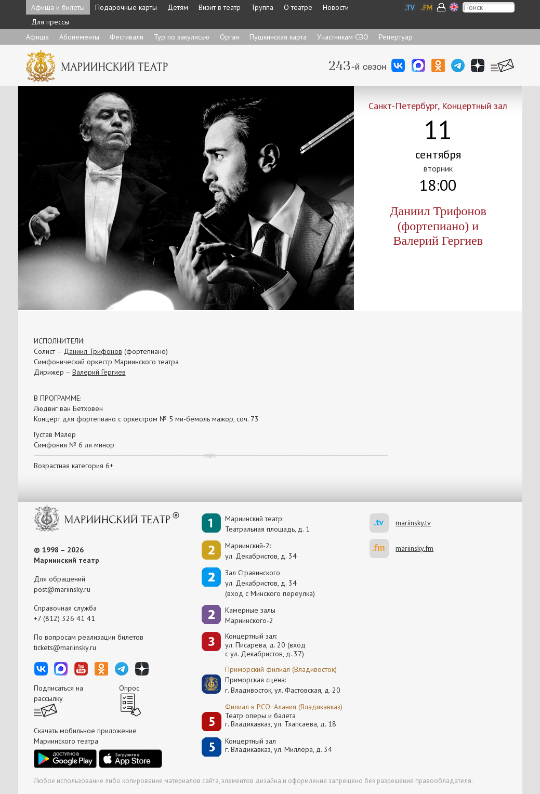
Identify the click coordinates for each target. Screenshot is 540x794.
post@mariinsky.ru (62, 589)
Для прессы (50, 22)
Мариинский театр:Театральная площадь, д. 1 (267, 524)
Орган (229, 37)
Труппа (262, 7)
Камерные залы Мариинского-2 (250, 615)
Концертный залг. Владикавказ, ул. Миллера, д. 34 (278, 745)
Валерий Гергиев (99, 372)
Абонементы (79, 37)
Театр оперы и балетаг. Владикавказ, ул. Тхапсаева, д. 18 (280, 720)
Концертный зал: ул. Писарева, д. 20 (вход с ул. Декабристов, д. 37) (265, 645)
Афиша (37, 37)
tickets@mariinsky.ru (65, 647)
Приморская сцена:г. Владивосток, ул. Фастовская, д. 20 (272, 685)
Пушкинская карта (278, 37)
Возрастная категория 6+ (73, 465)
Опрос (129, 688)
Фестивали (126, 37)
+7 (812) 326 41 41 (64, 618)
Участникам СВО (342, 37)
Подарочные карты (126, 7)
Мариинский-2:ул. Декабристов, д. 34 (261, 551)
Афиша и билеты (58, 7)
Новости (336, 7)
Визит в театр (220, 7)
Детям (177, 7)
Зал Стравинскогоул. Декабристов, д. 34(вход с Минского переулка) (270, 583)
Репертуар (396, 37)
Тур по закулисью (181, 37)
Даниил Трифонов (92, 351)
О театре (298, 7)
